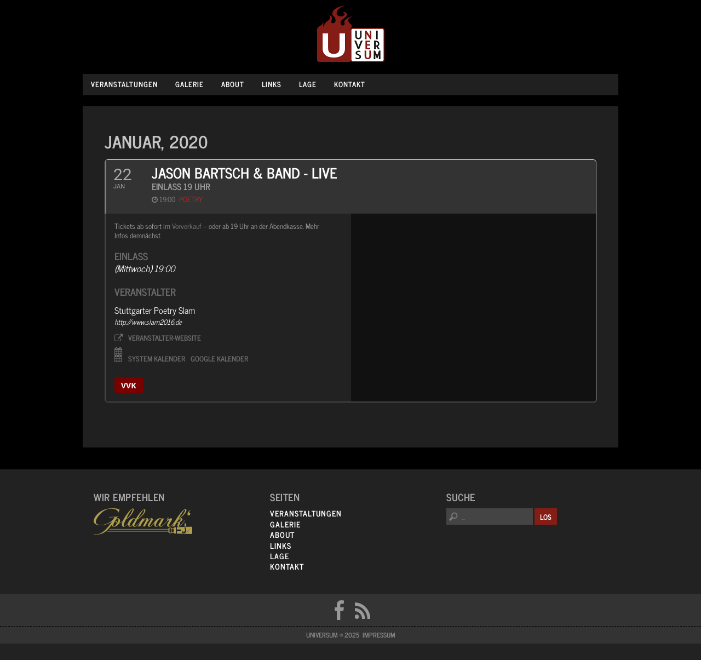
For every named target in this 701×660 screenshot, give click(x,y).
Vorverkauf (187, 226)
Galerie (189, 84)
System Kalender (156, 358)
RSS (363, 610)
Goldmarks (143, 521)
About (232, 84)
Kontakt (349, 84)
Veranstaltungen (124, 84)
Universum (351, 34)
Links (271, 84)
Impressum (379, 634)
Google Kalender (219, 358)
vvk (128, 385)
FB (339, 610)
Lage (308, 84)
